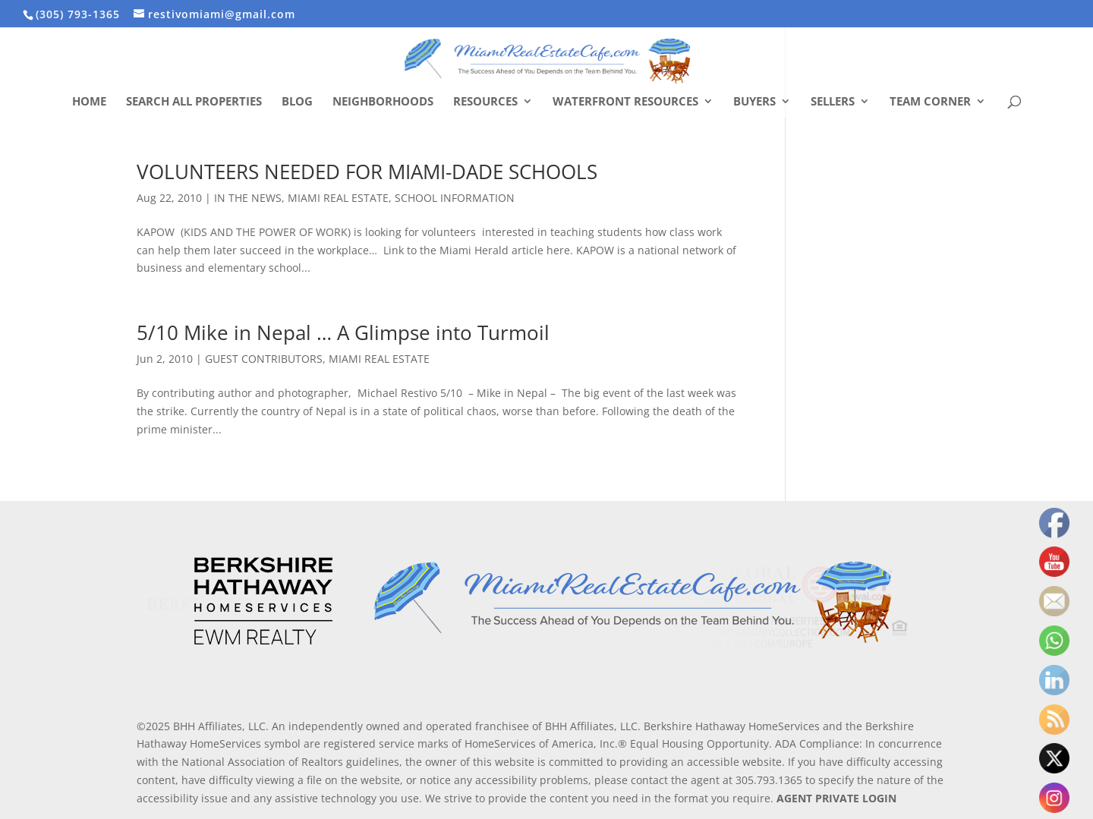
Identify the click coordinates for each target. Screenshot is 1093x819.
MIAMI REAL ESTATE (338, 198)
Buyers (754, 102)
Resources (485, 102)
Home (89, 102)
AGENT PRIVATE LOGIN (836, 798)
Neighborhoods (382, 102)
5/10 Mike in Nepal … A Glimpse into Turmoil (343, 332)
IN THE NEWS (248, 198)
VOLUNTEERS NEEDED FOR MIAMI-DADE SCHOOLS (367, 171)
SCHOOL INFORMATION (455, 198)
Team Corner (930, 102)
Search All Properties (194, 102)
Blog (297, 102)
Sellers (833, 102)
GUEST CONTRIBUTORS (264, 358)
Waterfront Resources (625, 102)
